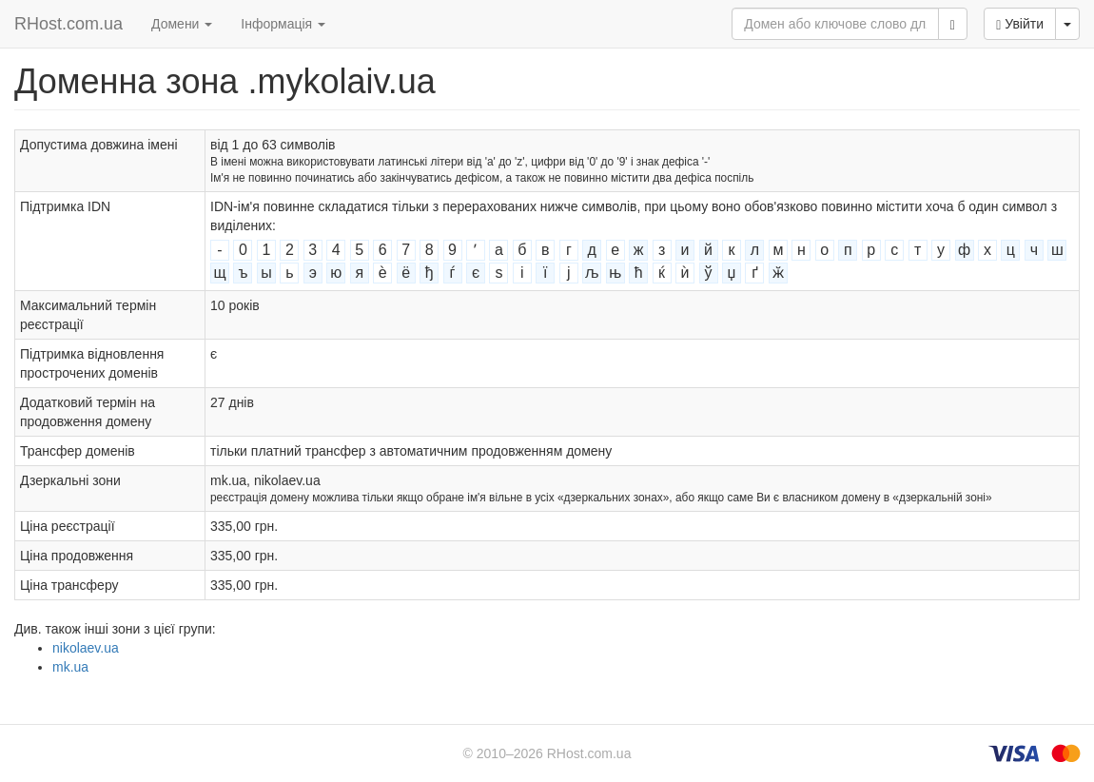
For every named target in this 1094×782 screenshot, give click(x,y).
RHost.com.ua (68, 23)
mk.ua (70, 666)
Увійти (1020, 24)
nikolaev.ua (85, 647)
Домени (181, 23)
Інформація (283, 23)
